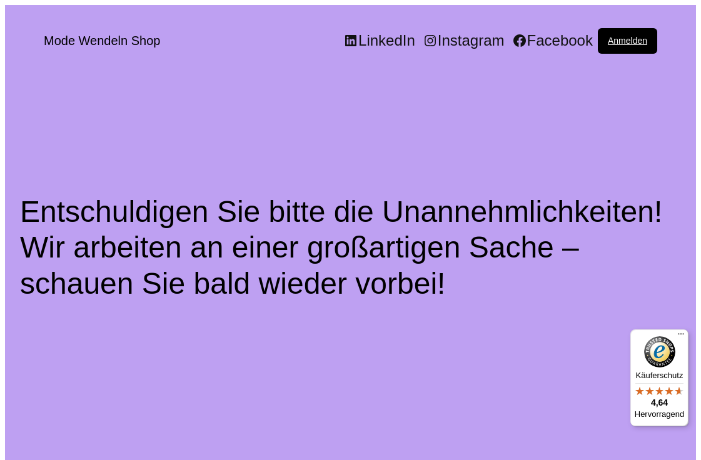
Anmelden (627, 41)
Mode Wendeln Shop (102, 41)
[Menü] (680, 336)
